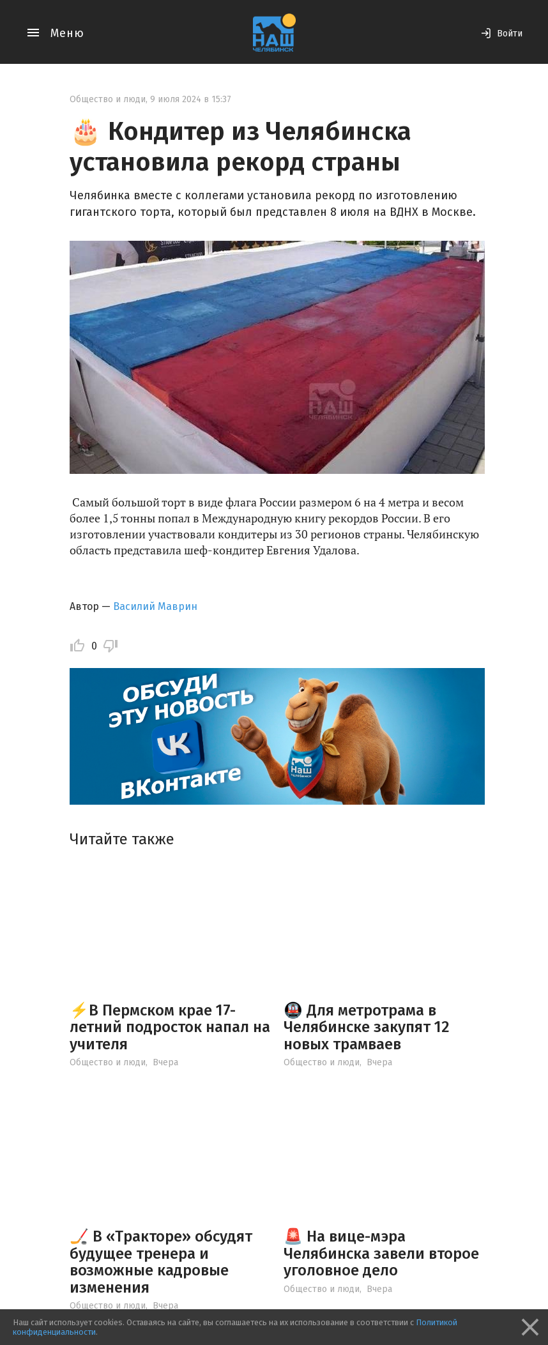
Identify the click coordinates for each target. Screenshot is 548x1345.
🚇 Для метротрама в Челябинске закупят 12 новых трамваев (367, 1027)
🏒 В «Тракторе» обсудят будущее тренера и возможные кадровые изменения (161, 1261)
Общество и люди (108, 99)
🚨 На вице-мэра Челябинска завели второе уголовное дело (381, 1253)
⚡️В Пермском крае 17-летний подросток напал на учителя (170, 1027)
